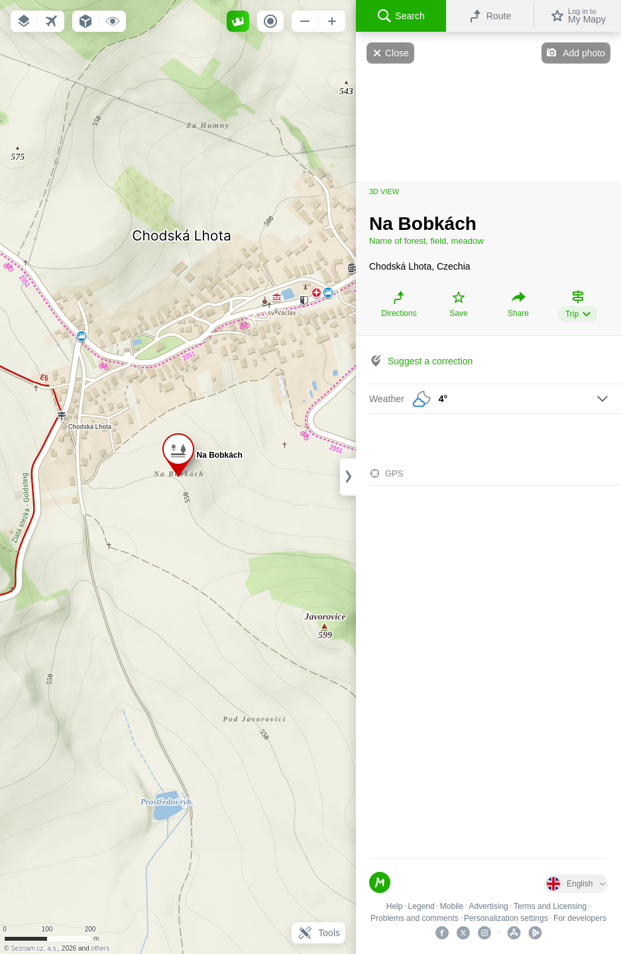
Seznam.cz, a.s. (34, 948)
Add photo (584, 53)
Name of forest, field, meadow (426, 241)
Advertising (488, 906)
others (100, 948)
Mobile (451, 906)
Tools (318, 933)
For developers (579, 918)
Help (394, 906)
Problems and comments (414, 918)
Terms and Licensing (550, 906)
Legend (421, 906)
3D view (384, 191)
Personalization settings (506, 918)
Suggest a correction (430, 361)
